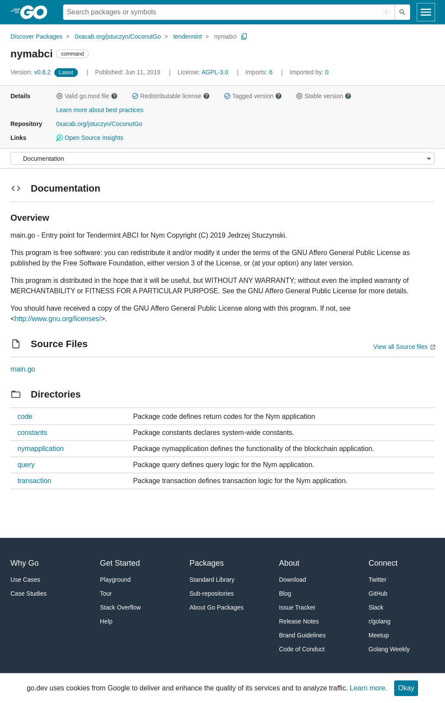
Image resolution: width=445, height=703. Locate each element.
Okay (406, 688)
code (25, 416)
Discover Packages (36, 36)
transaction (34, 480)
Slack (376, 607)
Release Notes (299, 621)
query (26, 464)
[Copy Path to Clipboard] (244, 36)
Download (292, 579)
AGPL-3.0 (215, 72)
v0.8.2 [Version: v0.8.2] (31, 72)
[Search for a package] (229, 12)
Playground (115, 579)
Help (106, 621)
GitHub (378, 593)
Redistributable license (171, 96)
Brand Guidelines (302, 635)
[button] (59, 96)
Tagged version (253, 96)
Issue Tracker (297, 607)
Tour (106, 593)
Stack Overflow (120, 607)
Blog (285, 593)
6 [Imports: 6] (260, 72)
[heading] (36, 12)
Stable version (324, 96)
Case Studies (28, 593)
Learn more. (368, 688)
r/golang (380, 621)
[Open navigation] (426, 12)
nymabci (225, 36)
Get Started (120, 563)
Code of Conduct (302, 649)
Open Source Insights (89, 137)
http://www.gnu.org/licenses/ (57, 318)
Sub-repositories (211, 593)
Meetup (379, 635)
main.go (22, 369)
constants (32, 432)
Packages (206, 563)
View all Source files (400, 346)
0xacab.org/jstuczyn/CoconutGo (118, 36)
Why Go (24, 563)
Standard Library (212, 579)
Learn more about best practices (99, 109)
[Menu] (222, 158)
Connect (383, 563)
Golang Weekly (389, 649)
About (289, 563)
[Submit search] (402, 12)
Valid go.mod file (87, 96)
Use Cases (25, 579)
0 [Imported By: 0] (309, 72)
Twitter (377, 579)
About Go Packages (216, 607)
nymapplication (40, 448)
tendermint (187, 36)
